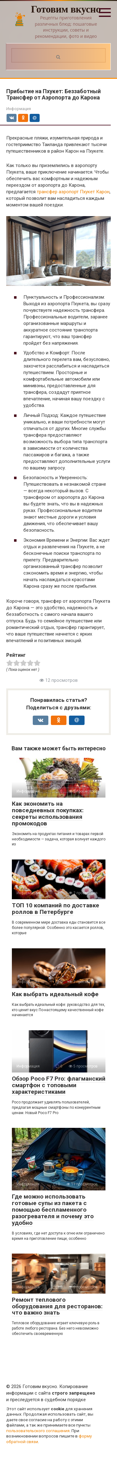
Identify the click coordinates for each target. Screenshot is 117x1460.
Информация (18, 108)
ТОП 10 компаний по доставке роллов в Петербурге (55, 908)
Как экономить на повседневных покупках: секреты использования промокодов (48, 813)
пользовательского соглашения (38, 1430)
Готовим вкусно (66, 9)
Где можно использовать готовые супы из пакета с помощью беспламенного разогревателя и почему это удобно (53, 1209)
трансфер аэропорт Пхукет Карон (73, 192)
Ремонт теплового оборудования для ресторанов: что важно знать (57, 1306)
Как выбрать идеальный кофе (55, 994)
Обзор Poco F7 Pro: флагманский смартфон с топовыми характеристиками (58, 1085)
